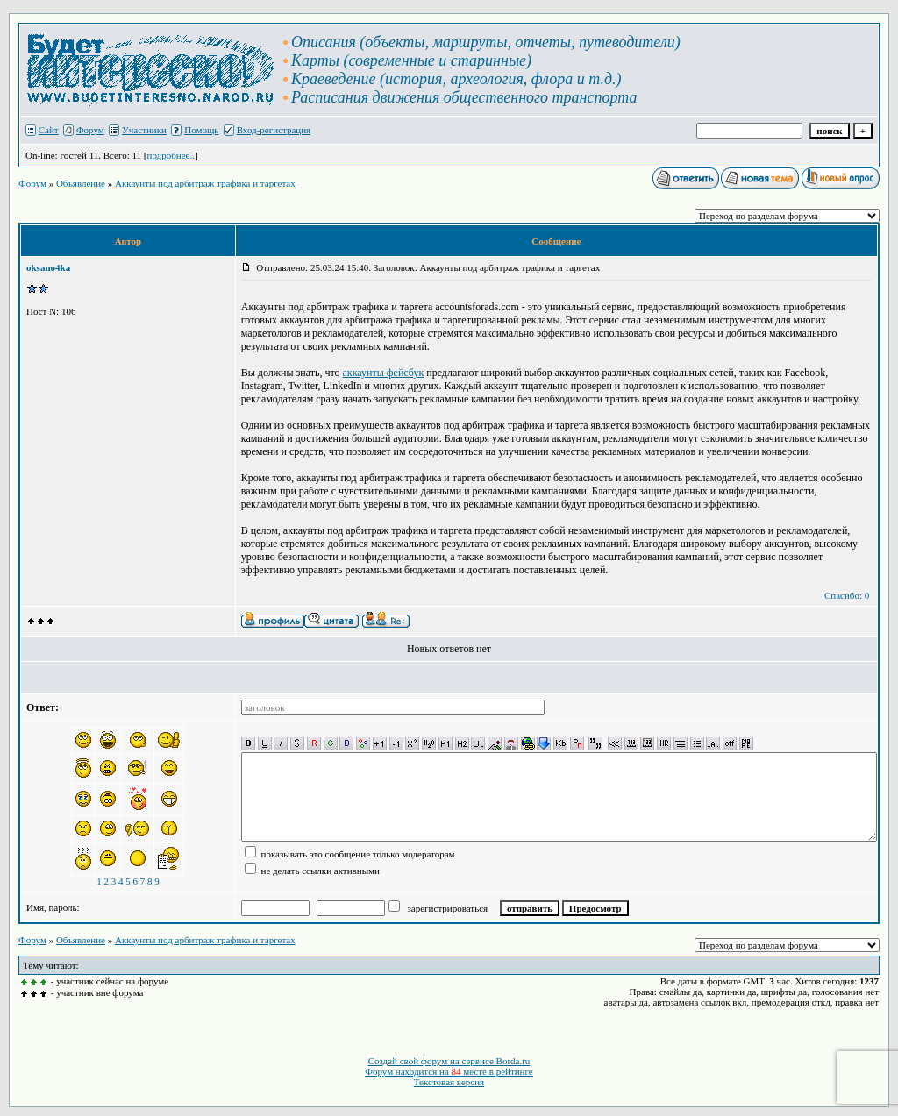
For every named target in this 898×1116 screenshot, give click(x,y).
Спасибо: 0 (846, 595)
